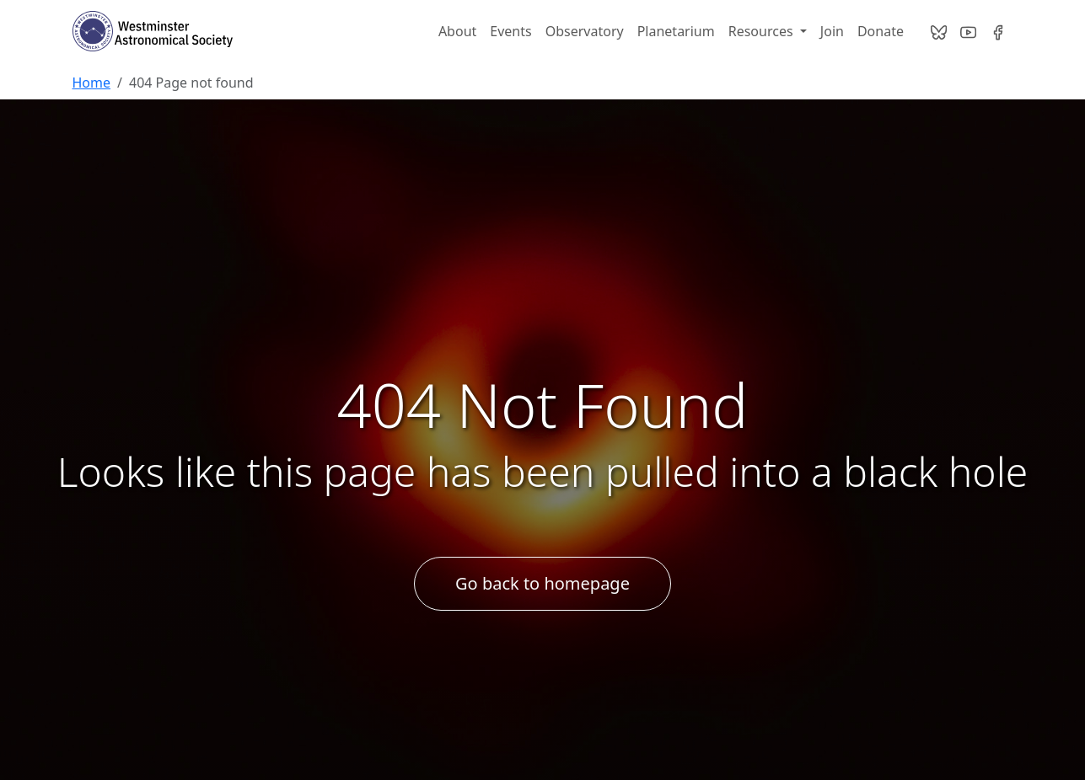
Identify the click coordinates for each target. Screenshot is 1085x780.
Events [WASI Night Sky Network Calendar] (510, 31)
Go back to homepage (542, 583)
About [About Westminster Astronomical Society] (457, 31)
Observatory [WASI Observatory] (584, 31)
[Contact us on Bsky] (938, 31)
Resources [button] (762, 31)
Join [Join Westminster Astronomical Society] (832, 31)
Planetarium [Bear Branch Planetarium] (676, 31)
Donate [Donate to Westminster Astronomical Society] (880, 31)
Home (92, 82)
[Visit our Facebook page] (997, 31)
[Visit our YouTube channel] (968, 31)
